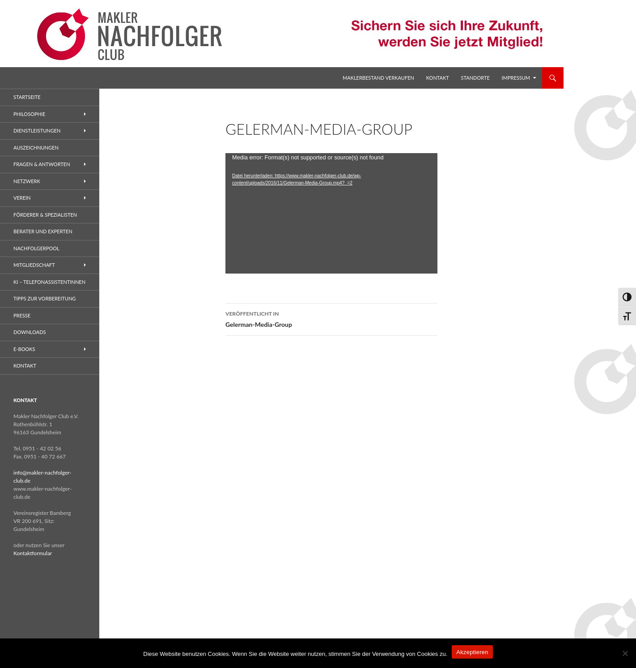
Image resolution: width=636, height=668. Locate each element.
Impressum (516, 78)
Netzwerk (26, 181)
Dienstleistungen (36, 130)
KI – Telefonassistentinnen (49, 282)
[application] (331, 213)
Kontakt (437, 78)
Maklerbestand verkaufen (378, 78)
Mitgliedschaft (34, 265)
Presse (21, 315)
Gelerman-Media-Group (331, 318)
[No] (624, 653)
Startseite (26, 97)
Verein (22, 198)
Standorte (475, 78)
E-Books (24, 349)
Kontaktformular (32, 553)
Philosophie (29, 114)
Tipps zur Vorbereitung (44, 298)
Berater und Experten (42, 231)
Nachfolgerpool (36, 248)
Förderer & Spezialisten (45, 215)
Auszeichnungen (36, 147)
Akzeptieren (472, 652)
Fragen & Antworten (41, 164)
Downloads (29, 332)
